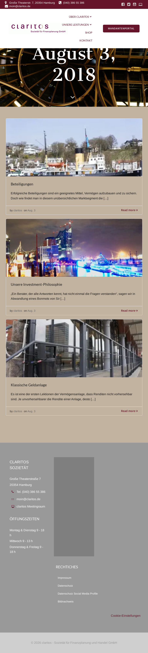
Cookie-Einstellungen (125, 615)
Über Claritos (80, 16)
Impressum (64, 577)
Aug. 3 (31, 210)
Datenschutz (65, 585)
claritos (17, 210)
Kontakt (85, 40)
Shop (88, 32)
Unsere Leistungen (77, 24)
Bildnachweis (66, 601)
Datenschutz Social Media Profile (74, 593)
